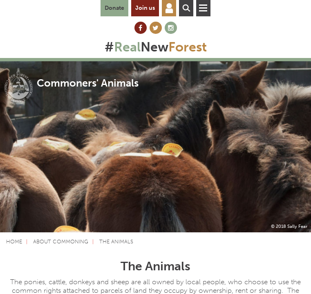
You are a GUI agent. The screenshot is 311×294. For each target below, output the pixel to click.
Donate (114, 7)
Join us (145, 7)
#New (156, 47)
